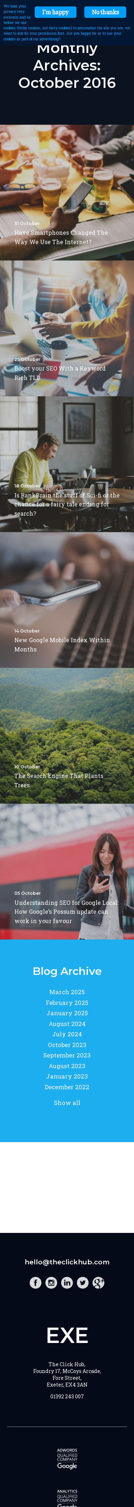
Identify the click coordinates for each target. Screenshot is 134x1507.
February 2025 (67, 1002)
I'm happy (55, 12)
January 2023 (67, 1076)
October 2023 (67, 1045)
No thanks (105, 12)
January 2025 (67, 1013)
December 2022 (67, 1087)
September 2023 (67, 1055)
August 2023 (67, 1066)
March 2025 (67, 992)
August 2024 (67, 1024)
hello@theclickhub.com (67, 1262)
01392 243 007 (67, 1396)
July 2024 (67, 1034)
